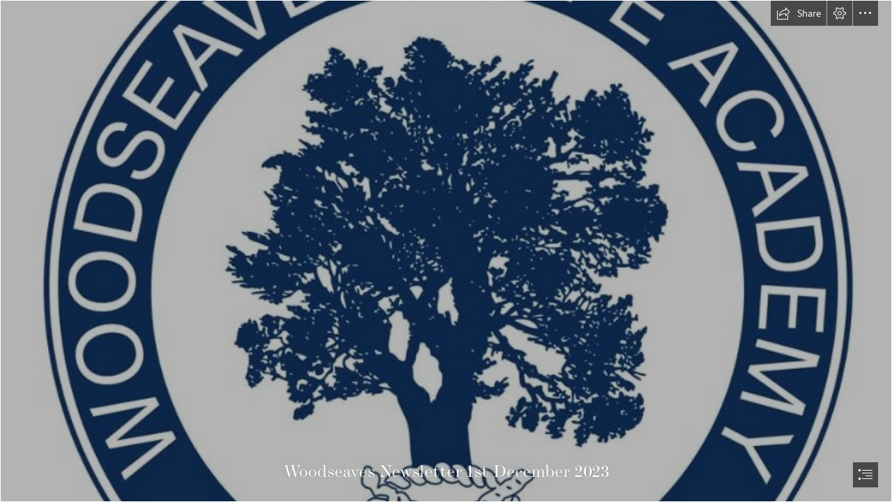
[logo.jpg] (446, 251)
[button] (798, 13)
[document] (446, 251)
